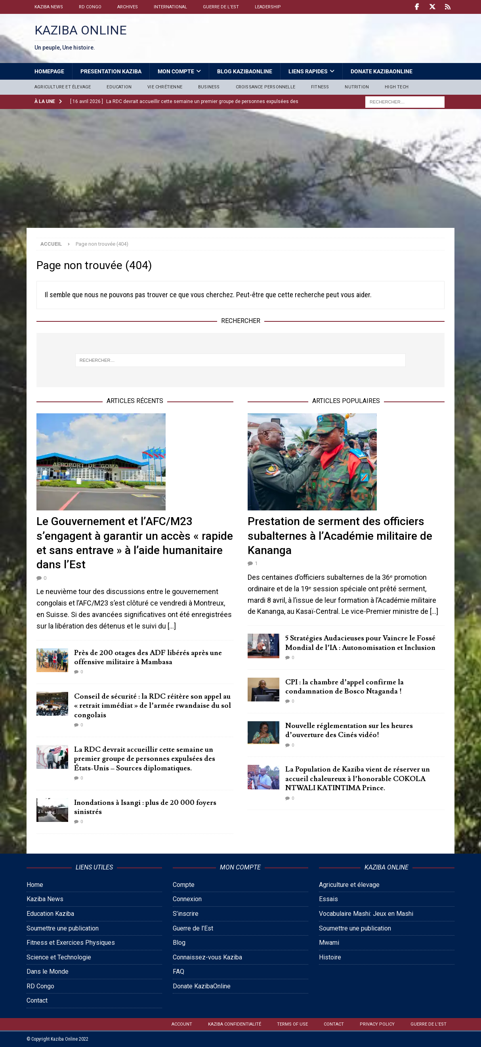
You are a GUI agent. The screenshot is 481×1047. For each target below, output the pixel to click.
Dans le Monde (48, 971)
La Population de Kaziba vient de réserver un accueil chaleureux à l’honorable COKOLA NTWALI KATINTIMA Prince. (357, 779)
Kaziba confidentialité (234, 1024)
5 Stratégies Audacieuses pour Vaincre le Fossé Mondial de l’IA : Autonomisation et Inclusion (360, 643)
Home (35, 884)
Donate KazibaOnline (381, 71)
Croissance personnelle (265, 87)
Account (182, 1024)
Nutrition (357, 87)
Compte (184, 884)
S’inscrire (186, 913)
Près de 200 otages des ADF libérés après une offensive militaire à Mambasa (148, 657)
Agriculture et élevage (62, 87)
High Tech (396, 87)
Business (209, 87)
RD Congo (90, 7)
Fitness (320, 87)
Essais (328, 899)
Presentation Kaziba (110, 71)
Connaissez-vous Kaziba (207, 957)
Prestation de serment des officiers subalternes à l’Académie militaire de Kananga (340, 536)
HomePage (49, 71)
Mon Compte (176, 71)
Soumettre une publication (63, 928)
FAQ (178, 971)
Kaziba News (48, 7)
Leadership (268, 7)
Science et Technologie (59, 957)
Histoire (330, 957)
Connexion (187, 899)
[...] (172, 626)
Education (119, 87)
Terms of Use (292, 1024)
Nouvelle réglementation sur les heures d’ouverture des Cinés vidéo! (349, 730)
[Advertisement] (240, 168)
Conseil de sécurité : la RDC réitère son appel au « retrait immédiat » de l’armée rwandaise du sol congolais (152, 706)
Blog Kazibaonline (244, 71)
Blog (179, 942)
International (170, 7)
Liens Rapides (308, 71)
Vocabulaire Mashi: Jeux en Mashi (366, 913)
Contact (37, 1000)
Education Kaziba (50, 913)
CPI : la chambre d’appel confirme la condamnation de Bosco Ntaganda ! (344, 687)
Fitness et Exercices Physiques (71, 942)
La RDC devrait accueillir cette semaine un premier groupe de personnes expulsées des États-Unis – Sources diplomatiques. (144, 759)
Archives (127, 7)
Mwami (329, 942)
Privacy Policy (377, 1024)
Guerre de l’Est (221, 7)
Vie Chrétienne (164, 87)
